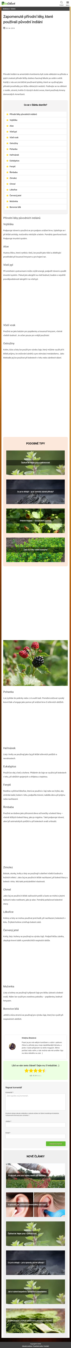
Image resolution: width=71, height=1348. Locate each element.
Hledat (62, 3)
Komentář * (9, 1092)
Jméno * (8, 1121)
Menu (67, 3)
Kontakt (46, 1346)
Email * (7, 1133)
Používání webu (38, 1346)
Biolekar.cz (6, 8)
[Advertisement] (35, 50)
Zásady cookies (27, 1346)
